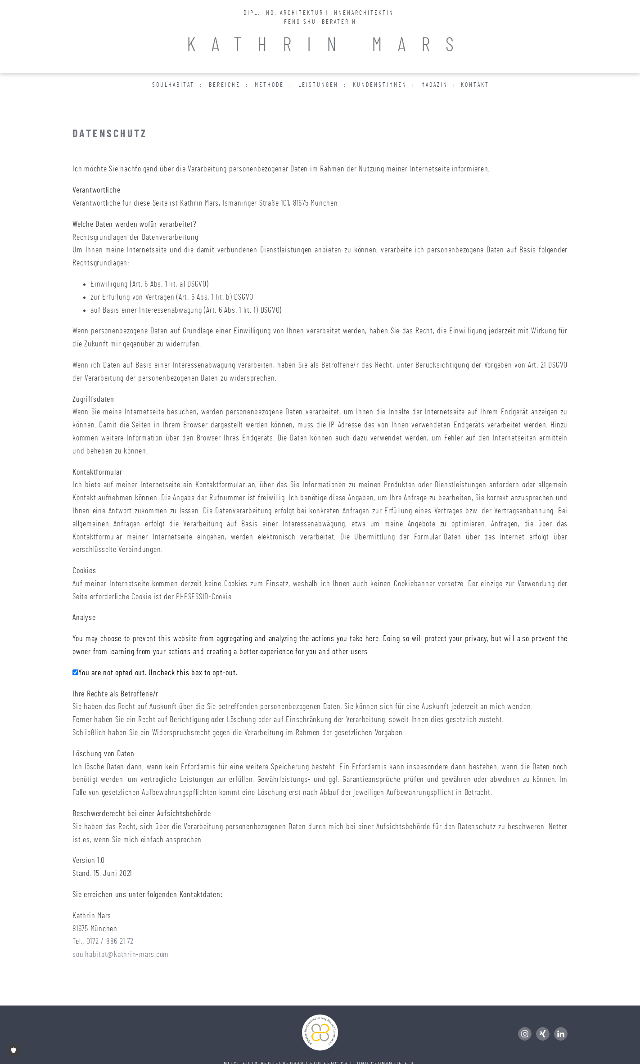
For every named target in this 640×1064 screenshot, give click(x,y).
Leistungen (318, 85)
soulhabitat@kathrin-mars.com (120, 955)
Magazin (434, 85)
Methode (269, 85)
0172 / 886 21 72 (110, 942)
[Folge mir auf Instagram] (527, 1034)
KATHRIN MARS (328, 45)
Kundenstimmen (380, 85)
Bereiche (224, 85)
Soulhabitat (173, 85)
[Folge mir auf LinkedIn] (561, 1034)
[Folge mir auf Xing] (545, 1034)
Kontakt (475, 85)
